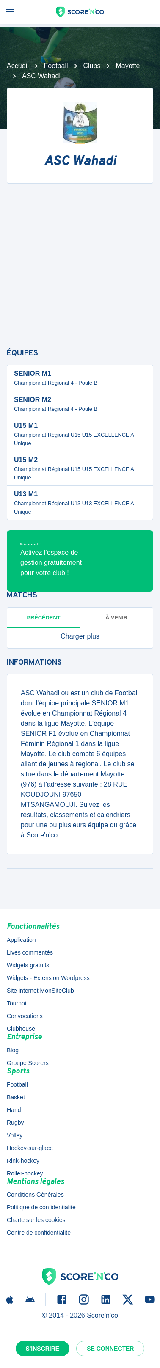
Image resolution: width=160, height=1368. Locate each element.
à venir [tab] (116, 617)
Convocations (25, 1016)
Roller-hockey (25, 1173)
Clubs (92, 65)
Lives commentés (30, 952)
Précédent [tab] (44, 617)
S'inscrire (43, 1348)
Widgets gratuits (28, 965)
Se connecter (110, 1348)
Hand (14, 1110)
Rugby (15, 1122)
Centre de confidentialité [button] (39, 1232)
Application (21, 939)
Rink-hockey (23, 1160)
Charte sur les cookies (36, 1220)
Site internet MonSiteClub (40, 990)
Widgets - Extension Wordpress (48, 977)
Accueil (18, 65)
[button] (80, 636)
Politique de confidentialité (41, 1207)
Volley (14, 1135)
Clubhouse (21, 1028)
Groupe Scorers (28, 1063)
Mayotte (128, 65)
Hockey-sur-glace (30, 1148)
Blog (13, 1050)
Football (56, 65)
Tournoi (16, 1003)
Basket (16, 1097)
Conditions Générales (35, 1194)
